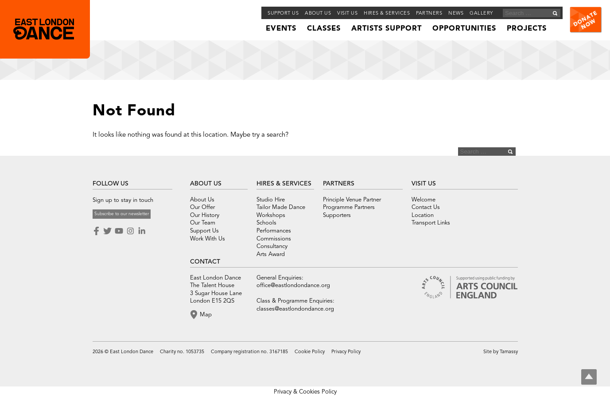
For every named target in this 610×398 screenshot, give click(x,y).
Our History (204, 215)
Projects (527, 28)
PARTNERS (338, 184)
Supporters (337, 215)
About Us (202, 200)
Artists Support (386, 28)
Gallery (481, 13)
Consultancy (272, 246)
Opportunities (464, 28)
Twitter (107, 231)
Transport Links (431, 223)
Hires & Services (387, 13)
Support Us (283, 13)
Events (281, 28)
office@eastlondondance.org (293, 285)
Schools (266, 223)
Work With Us (207, 239)
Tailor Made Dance (280, 207)
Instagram (130, 231)
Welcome (423, 200)
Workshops (270, 215)
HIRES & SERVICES (283, 184)
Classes (324, 28)
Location (423, 215)
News (455, 13)
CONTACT (205, 262)
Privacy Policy (346, 352)
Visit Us (347, 13)
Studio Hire (270, 200)
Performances (273, 231)
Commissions (273, 239)
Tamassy (509, 352)
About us (318, 13)
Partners (429, 13)
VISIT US (424, 184)
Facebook (97, 231)
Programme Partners (349, 207)
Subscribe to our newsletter (121, 214)
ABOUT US (205, 184)
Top (589, 377)
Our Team (202, 223)
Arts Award (270, 254)
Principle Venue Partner (352, 200)
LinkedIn (142, 231)
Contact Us (426, 207)
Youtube (118, 231)
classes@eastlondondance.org (295, 309)
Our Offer (202, 207)
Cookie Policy (310, 352)
